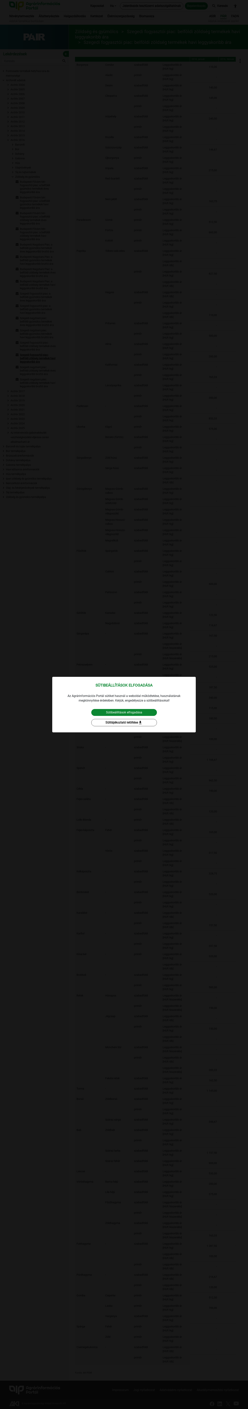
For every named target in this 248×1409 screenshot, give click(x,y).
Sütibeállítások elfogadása (124, 712)
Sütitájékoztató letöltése (124, 722)
